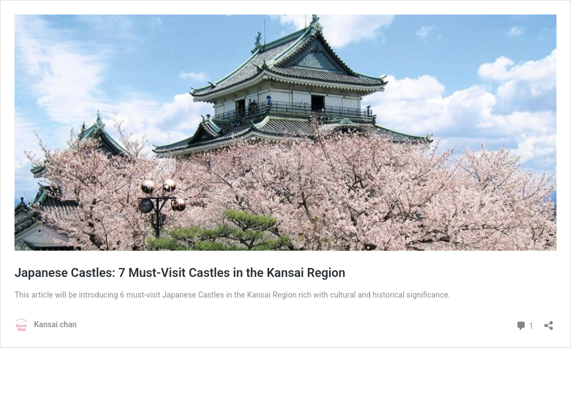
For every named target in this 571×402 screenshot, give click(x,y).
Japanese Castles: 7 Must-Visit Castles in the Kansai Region (179, 273)
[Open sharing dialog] (549, 322)
